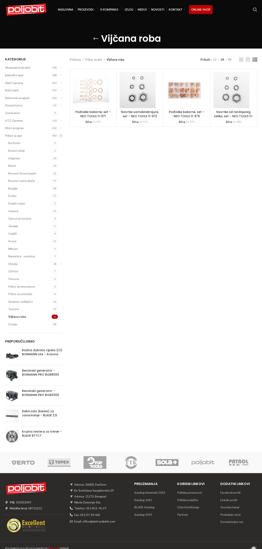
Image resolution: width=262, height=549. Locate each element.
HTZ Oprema (14, 120)
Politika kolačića (187, 500)
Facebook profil (230, 492)
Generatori (12, 113)
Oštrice (13, 271)
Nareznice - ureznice (21, 256)
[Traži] (255, 9)
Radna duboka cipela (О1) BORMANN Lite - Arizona (42, 352)
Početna (75, 59)
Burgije (13, 188)
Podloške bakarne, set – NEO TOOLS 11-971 (93, 114)
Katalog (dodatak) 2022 (149, 492)
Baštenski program (17, 98)
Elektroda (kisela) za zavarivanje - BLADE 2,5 (39, 413)
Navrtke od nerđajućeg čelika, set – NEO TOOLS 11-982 (233, 116)
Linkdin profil (228, 500)
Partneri (182, 514)
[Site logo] (26, 9)
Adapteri (14, 158)
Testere (13, 309)
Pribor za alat (13, 135)
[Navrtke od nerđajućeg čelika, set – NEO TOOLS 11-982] (231, 90)
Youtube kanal (229, 507)
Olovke (13, 264)
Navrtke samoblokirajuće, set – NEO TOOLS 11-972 (140, 114)
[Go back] (96, 39)
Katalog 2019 (143, 514)
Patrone (13, 279)
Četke (12, 196)
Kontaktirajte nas (231, 522)
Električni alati (14, 75)
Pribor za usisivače (20, 294)
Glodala (13, 226)
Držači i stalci (16, 203)
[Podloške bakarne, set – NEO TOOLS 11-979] (185, 90)
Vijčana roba (17, 316)
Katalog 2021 (143, 500)
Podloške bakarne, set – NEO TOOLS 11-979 (186, 114)
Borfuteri (14, 143)
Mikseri (13, 249)
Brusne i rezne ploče (21, 181)
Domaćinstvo (13, 105)
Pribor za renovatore (21, 286)
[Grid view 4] (255, 59)
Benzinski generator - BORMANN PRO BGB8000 (40, 373)
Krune (12, 241)
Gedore (13, 211)
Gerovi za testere (19, 218)
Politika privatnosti (189, 492)
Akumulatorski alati (17, 67)
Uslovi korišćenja (188, 507)
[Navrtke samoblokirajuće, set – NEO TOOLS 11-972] (138, 90)
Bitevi (12, 165)
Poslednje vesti (230, 514)
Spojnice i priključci (20, 301)
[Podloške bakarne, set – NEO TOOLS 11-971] (91, 90)
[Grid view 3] (248, 59)
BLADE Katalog (144, 507)
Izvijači (12, 233)
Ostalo (12, 324)
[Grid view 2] (241, 59)
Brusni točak (16, 150)
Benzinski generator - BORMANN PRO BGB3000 (40, 393)
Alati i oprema (14, 83)
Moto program (14, 128)
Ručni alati (12, 90)
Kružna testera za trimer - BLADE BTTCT (42, 434)
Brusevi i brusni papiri (22, 173)
